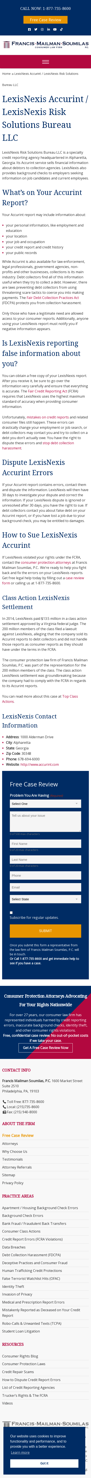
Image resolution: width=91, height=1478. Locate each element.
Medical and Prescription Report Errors (33, 1302)
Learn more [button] (20, 1452)
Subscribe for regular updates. (34, 917)
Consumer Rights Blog (20, 1356)
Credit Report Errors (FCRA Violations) (32, 1239)
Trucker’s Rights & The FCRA (25, 1395)
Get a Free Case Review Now (45, 1047)
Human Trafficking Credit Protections (32, 1270)
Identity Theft (13, 1286)
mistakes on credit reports (48, 417)
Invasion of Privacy (17, 1294)
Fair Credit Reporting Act (47, 391)
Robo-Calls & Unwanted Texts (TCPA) (31, 1323)
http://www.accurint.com (39, 764)
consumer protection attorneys (46, 562)
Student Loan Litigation (21, 1331)
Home (6, 74)
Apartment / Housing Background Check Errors (40, 1207)
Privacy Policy (12, 1183)
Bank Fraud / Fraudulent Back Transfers (34, 1223)
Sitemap (8, 1175)
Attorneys (10, 1143)
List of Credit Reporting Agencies (28, 1387)
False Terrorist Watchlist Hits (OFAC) (31, 1278)
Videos (7, 1403)
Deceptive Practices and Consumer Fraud (34, 1263)
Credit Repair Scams (18, 1371)
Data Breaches (14, 1247)
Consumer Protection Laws (23, 1364)
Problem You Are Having (36, 795)
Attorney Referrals (17, 1167)
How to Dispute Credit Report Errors (31, 1379)
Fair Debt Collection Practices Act (53, 297)
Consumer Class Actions (21, 1231)
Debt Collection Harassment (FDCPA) (31, 1255)
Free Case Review (45, 19)
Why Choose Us (14, 1151)
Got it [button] (44, 1463)
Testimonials (12, 1159)
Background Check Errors (22, 1215)
